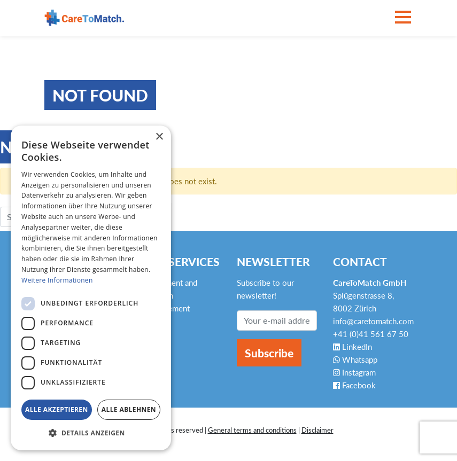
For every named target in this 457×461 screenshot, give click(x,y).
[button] (90, 433)
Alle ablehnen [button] (129, 409)
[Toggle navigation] (403, 18)
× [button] (159, 137)
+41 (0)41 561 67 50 (370, 334)
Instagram (354, 372)
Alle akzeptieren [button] (56, 409)
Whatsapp (355, 359)
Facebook (354, 385)
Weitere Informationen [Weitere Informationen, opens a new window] (57, 280)
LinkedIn (352, 346)
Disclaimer (317, 430)
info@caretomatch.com (373, 321)
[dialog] (91, 288)
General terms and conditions (252, 430)
